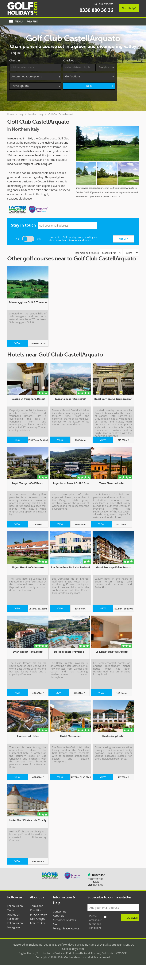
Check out (69, 60)
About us (58, 915)
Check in (14, 60)
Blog (55, 924)
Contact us (59, 911)
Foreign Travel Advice (66, 928)
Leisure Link (37, 922)
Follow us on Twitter (15, 908)
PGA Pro (32, 21)
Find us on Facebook (13, 916)
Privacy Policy (38, 914)
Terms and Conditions (36, 908)
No (17, 238)
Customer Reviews (64, 919)
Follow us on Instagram (15, 925)
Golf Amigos (37, 918)
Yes (39, 238)
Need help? (129, 8)
